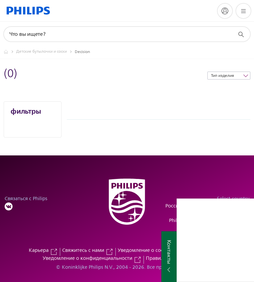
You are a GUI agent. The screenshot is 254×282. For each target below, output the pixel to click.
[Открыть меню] (243, 11)
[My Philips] (225, 11)
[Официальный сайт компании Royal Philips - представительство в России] (10, 52)
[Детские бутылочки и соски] (45, 52)
